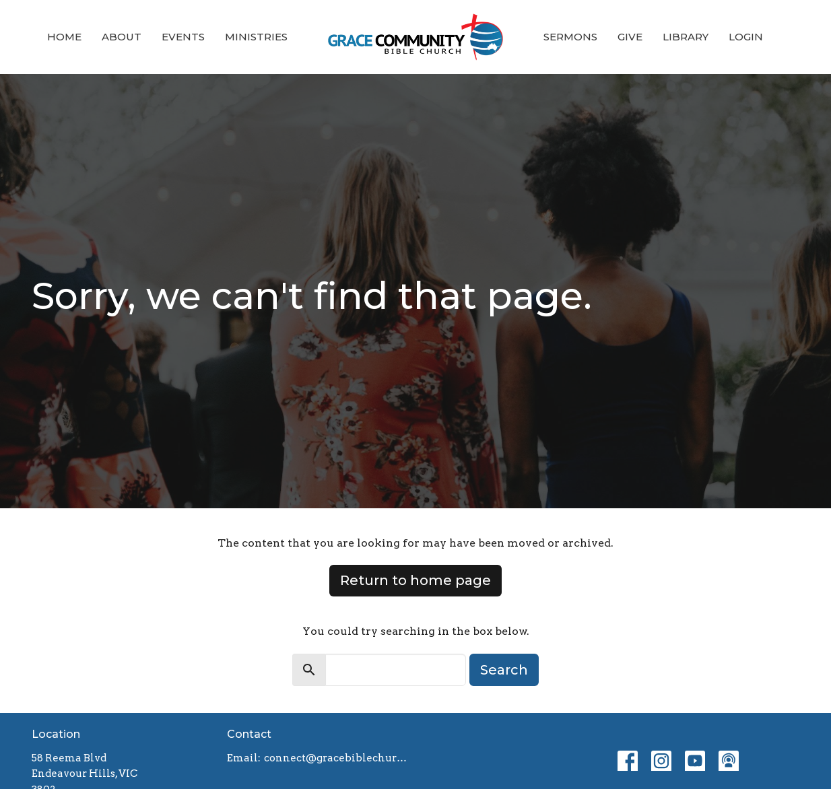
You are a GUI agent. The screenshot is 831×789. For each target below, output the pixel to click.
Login (746, 36)
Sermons (570, 36)
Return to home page (415, 580)
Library (685, 36)
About (121, 36)
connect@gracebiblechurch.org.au (336, 758)
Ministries (256, 36)
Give (630, 36)
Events (183, 36)
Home (64, 36)
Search (504, 670)
